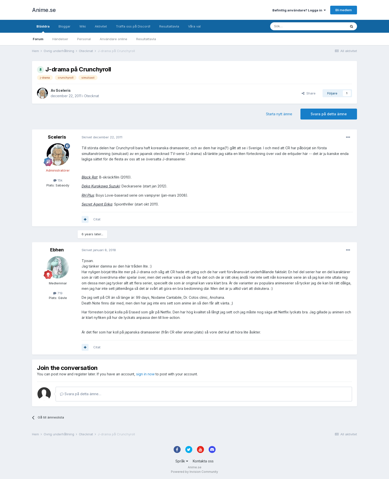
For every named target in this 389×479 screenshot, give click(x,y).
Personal (84, 39)
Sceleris (63, 90)
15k (58, 180)
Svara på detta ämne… (80, 394)
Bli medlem (343, 10)
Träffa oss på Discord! (133, 26)
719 (58, 293)
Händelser (60, 39)
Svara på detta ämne (329, 114)
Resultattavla (146, 39)
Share (309, 93)
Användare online (113, 39)
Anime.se (44, 10)
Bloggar (64, 26)
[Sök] (295, 26)
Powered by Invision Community (194, 472)
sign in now (145, 374)
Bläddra (43, 28)
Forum (38, 39)
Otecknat (91, 96)
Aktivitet (101, 26)
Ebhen (57, 249)
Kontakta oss (203, 461)
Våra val (194, 26)
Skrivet (102, 137)
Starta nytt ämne (279, 114)
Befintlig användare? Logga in (299, 10)
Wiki (82, 26)
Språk (181, 461)
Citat (96, 219)
